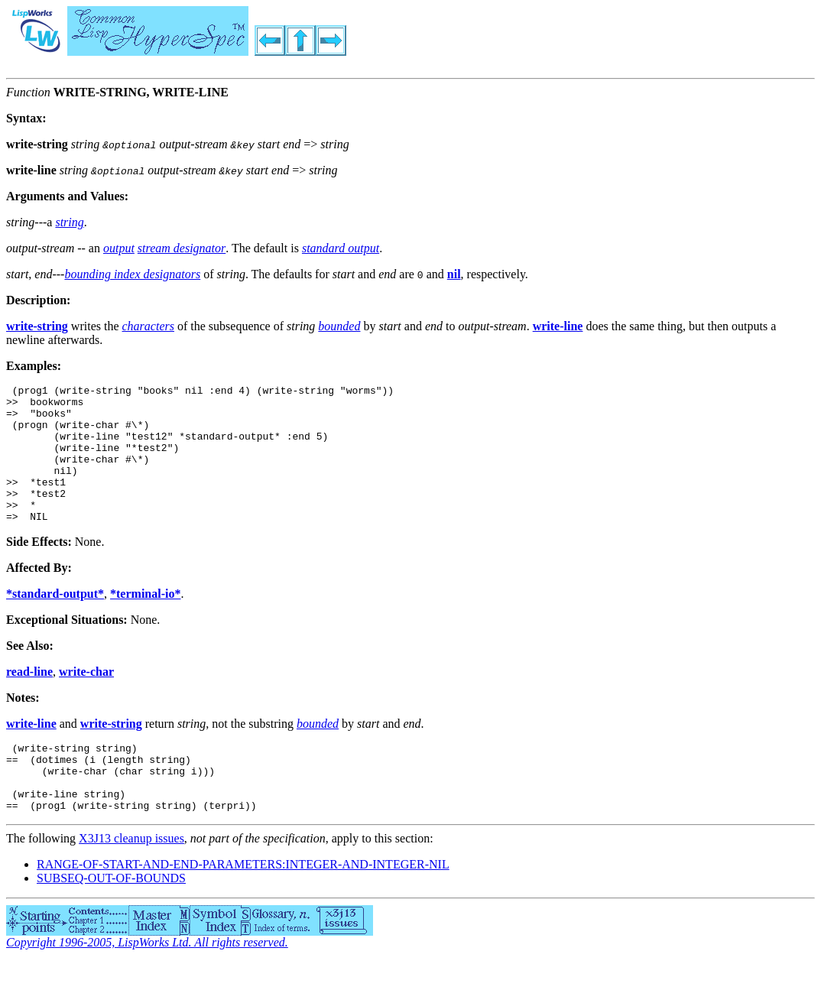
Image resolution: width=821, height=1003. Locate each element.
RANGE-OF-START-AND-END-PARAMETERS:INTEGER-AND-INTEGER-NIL (243, 905)
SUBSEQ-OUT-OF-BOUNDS (111, 919)
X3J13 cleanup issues (131, 879)
